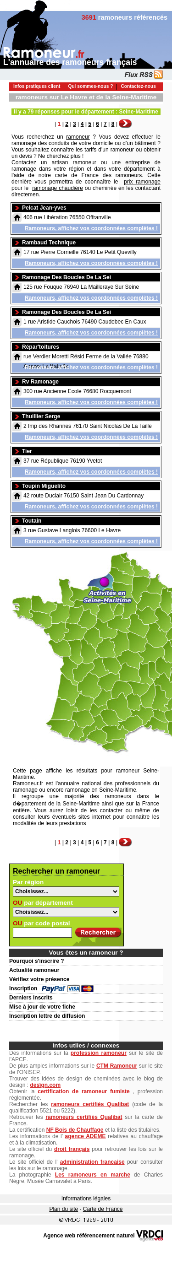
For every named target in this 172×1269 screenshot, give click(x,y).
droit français (71, 1149)
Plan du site (63, 1209)
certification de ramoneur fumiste (83, 1091)
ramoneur (77, 137)
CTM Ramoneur (116, 1066)
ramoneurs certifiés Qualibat (90, 1104)
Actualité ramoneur (34, 970)
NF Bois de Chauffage (75, 1130)
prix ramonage (142, 181)
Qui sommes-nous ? (90, 86)
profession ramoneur (99, 1053)
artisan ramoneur (73, 162)
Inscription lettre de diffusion (47, 1016)
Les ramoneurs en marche (92, 1175)
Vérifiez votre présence (39, 979)
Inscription (23, 988)
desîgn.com (45, 1085)
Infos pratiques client (36, 86)
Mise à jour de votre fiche (42, 1007)
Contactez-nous (138, 86)
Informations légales (86, 1198)
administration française (92, 1162)
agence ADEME (85, 1136)
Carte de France (103, 1209)
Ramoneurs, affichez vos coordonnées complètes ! (91, 228)
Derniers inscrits (31, 997)
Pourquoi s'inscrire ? (36, 961)
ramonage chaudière (57, 188)
